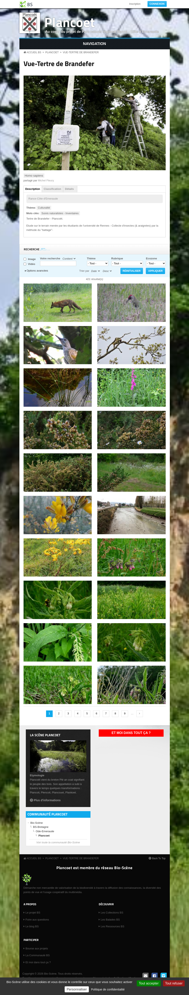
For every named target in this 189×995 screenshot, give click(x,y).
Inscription (134, 3)
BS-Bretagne (40, 826)
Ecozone (151, 258)
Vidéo (31, 264)
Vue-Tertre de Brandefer (81, 52)
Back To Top (159, 858)
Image (32, 259)
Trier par (84, 270)
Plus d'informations (47, 800)
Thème (91, 258)
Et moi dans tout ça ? (131, 733)
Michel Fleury (46, 180)
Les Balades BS (110, 919)
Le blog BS (32, 926)
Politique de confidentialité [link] (108, 989)
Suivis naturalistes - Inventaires (60, 213)
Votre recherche (50, 258)
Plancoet (69, 22)
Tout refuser (173, 983)
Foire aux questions (37, 919)
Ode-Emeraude (45, 831)
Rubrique (117, 258)
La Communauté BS (38, 955)
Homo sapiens (34, 175)
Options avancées (37, 270)
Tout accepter (149, 983)
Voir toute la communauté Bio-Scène (58, 842)
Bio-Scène (36, 822)
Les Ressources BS (112, 926)
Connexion (157, 3)
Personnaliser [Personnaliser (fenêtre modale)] (77, 989)
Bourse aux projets (37, 948)
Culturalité (44, 207)
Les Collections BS (112, 912)
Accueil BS (34, 52)
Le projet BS (33, 912)
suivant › (139, 713)
